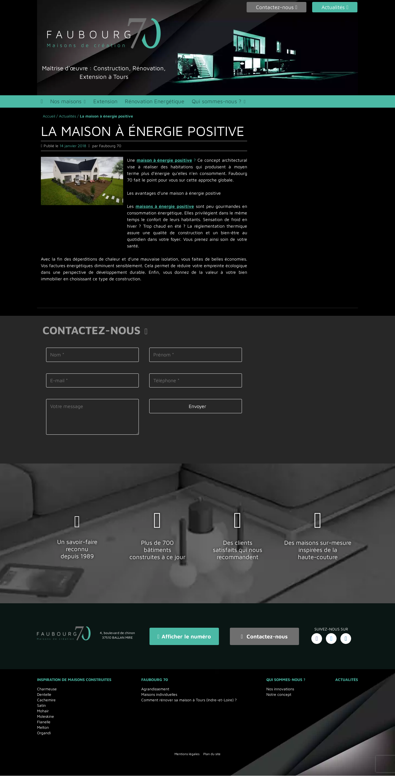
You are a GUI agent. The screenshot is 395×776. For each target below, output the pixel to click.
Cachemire (46, 700)
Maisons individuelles (159, 694)
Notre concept (278, 694)
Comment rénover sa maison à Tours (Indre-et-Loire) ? (189, 700)
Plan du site (212, 754)
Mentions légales (186, 754)
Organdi (44, 733)
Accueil (49, 118)
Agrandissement (155, 689)
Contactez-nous (264, 637)
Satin (41, 705)
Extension (109, 102)
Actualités (67, 118)
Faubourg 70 (154, 679)
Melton (43, 727)
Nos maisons (67, 102)
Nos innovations (280, 689)
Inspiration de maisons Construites (74, 679)
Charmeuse (47, 689)
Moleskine (45, 716)
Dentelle (44, 694)
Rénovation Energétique (159, 102)
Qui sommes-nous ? (222, 102)
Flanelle (43, 722)
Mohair (43, 711)
